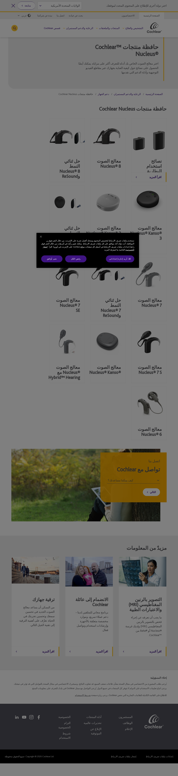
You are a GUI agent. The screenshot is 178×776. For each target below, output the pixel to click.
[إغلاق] (40, 236)
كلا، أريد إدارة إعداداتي (120, 259)
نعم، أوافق (52, 259)
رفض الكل (76, 259)
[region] (87, 250)
